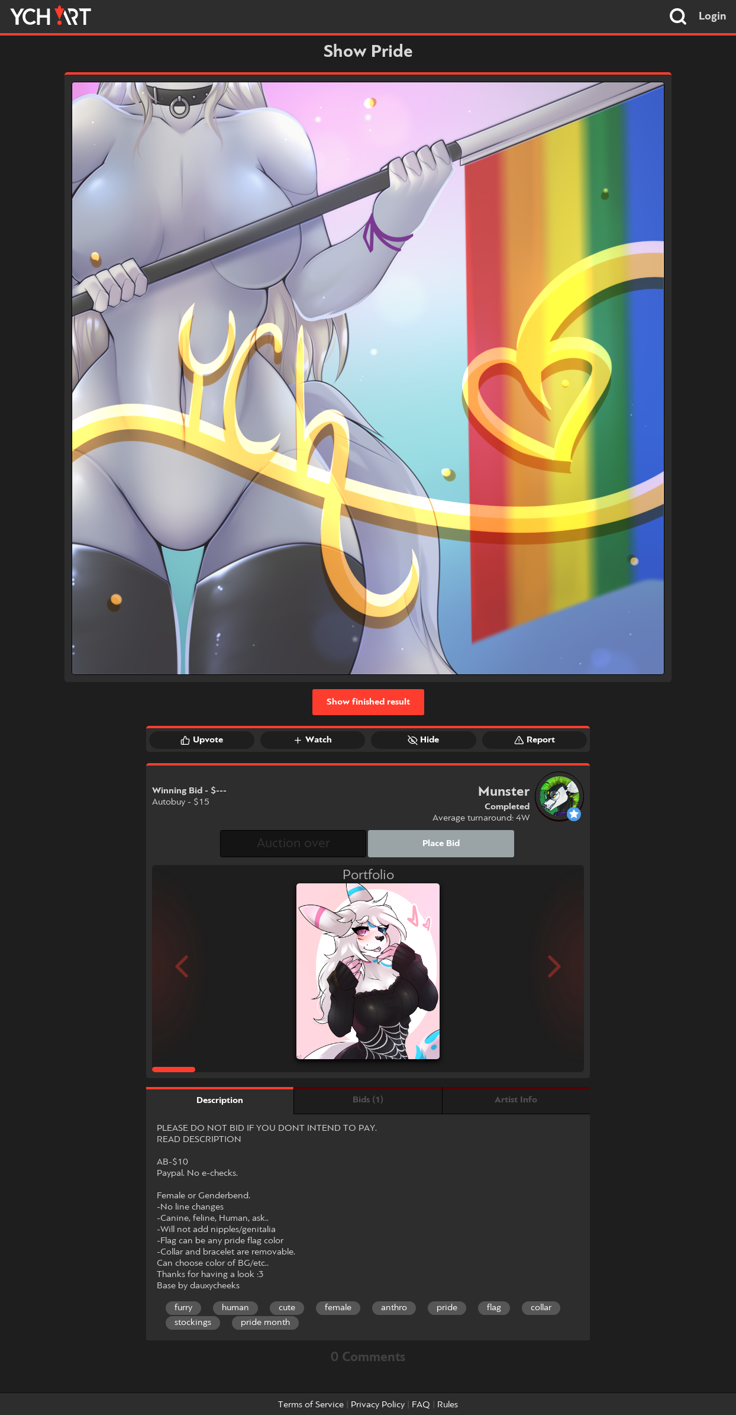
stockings (193, 1322)
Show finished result (368, 702)
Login (713, 16)
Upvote (201, 740)
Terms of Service (311, 1405)
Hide (423, 740)
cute (287, 1308)
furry (183, 1308)
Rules (447, 1405)
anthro (394, 1308)
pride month (265, 1322)
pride (447, 1308)
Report (534, 740)
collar (541, 1308)
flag (494, 1308)
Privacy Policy (378, 1405)
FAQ (421, 1405)
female (338, 1308)
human (235, 1308)
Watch (312, 740)
